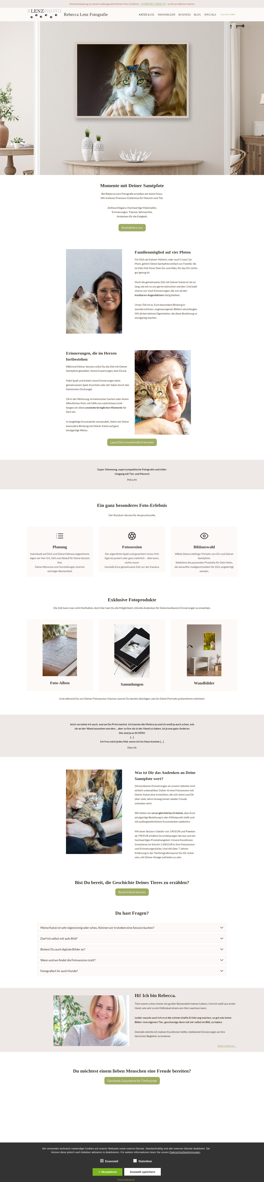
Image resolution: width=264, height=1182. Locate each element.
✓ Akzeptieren (107, 1171)
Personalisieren (126, 1179)
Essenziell (109, 1161)
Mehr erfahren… (225, 1045)
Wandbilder (166, 14)
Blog (197, 14)
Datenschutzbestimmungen (185, 1152)
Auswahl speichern (142, 1171)
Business (184, 14)
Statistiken (142, 1161)
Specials (210, 14)
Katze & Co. (147, 14)
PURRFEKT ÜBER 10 (153, 3)
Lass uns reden (228, 14)
